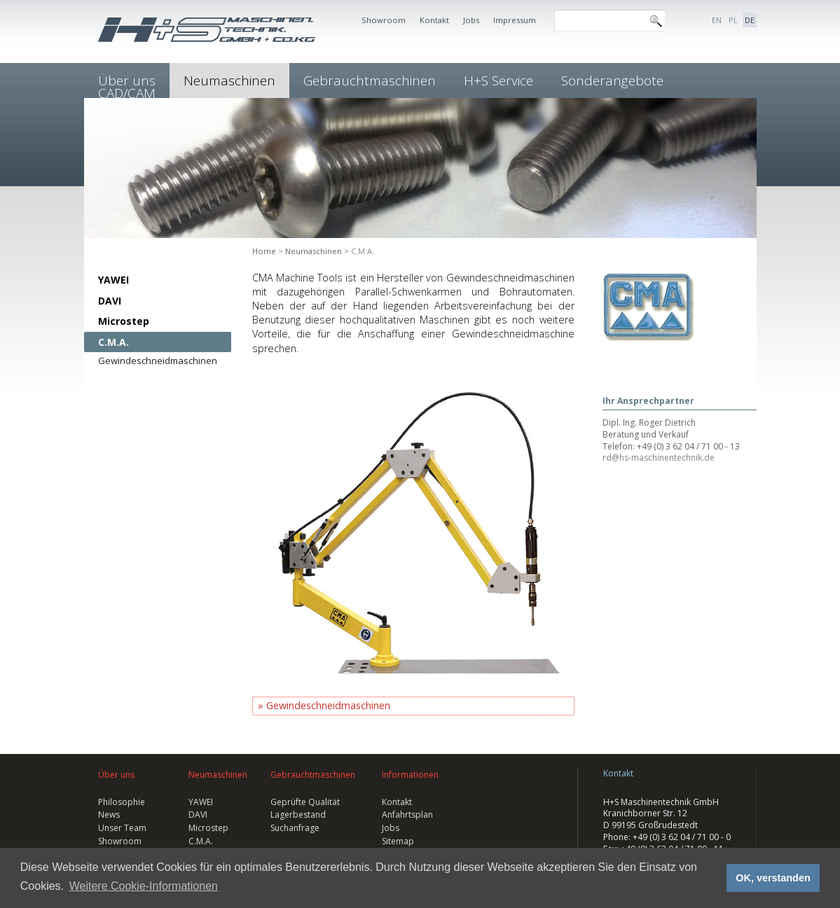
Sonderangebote (612, 80)
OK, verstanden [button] (773, 877)
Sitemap (398, 841)
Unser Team (122, 828)
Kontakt (434, 20)
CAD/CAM (127, 93)
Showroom (384, 20)
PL (733, 20)
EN (717, 20)
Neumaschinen (229, 80)
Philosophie (121, 802)
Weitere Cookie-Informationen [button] (143, 886)
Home (264, 251)
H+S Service (498, 80)
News (109, 814)
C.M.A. (113, 342)
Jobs (471, 20)
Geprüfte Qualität (305, 802)
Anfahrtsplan (407, 814)
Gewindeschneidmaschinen (157, 360)
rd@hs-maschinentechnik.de (659, 457)
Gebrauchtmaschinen (369, 80)
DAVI (109, 300)
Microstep (123, 321)
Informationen (410, 775)
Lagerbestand (298, 814)
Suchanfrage (294, 828)
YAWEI (113, 279)
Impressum (514, 20)
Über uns (116, 775)
